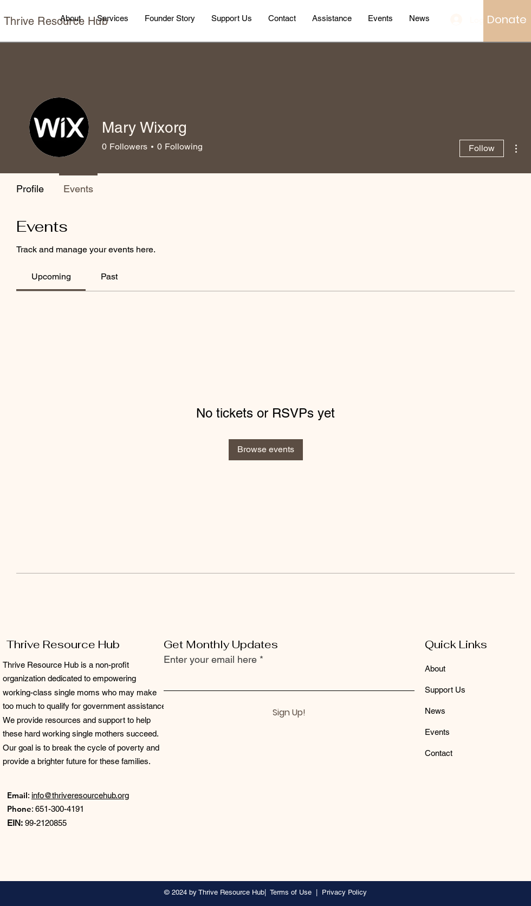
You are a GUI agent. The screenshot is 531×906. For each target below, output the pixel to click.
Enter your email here (210, 659)
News (435, 710)
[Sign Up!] (289, 713)
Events (437, 731)
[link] (51, 276)
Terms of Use (291, 892)
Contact (438, 753)
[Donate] (507, 19)
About (435, 668)
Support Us (445, 689)
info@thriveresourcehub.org (80, 795)
